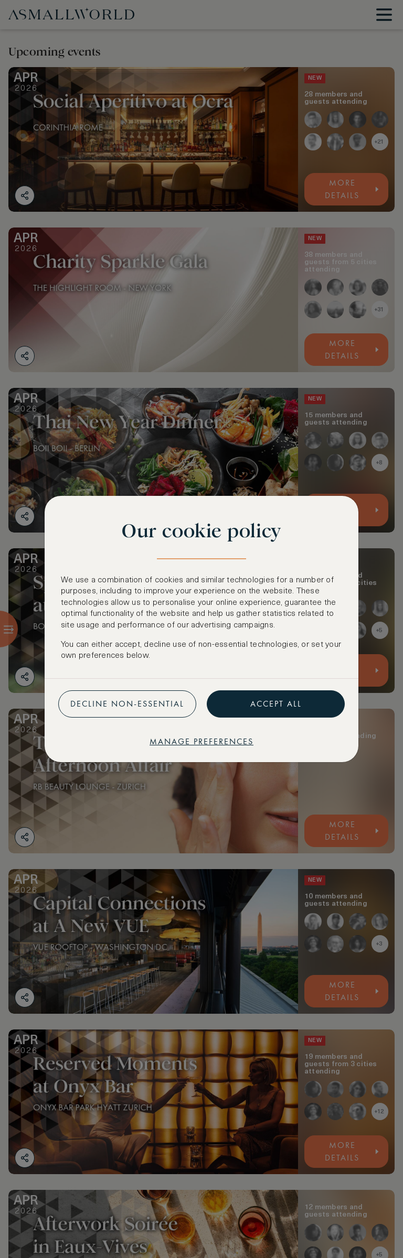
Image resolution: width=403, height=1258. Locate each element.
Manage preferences (201, 741)
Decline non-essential (127, 704)
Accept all (276, 704)
